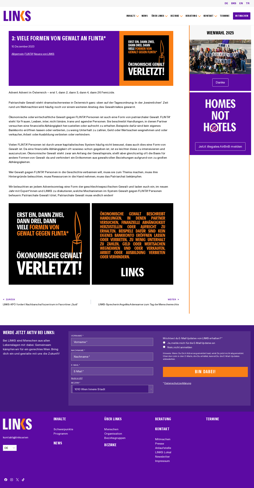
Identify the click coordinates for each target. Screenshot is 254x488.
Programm (61, 433)
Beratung (163, 419)
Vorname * (77, 335)
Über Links (113, 419)
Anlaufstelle (163, 447)
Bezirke (110, 445)
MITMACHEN (241, 15)
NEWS (145, 15)
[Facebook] (6, 480)
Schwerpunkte (63, 429)
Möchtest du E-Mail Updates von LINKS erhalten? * (192, 338)
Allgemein (18, 54)
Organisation (113, 433)
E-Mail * (75, 365)
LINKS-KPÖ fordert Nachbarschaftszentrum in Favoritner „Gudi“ (45, 302)
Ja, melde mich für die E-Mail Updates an (189, 342)
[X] (17, 480)
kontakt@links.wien (15, 437)
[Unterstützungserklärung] (220, 82)
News (58, 443)
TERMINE (224, 15)
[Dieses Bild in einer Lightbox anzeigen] (49, 243)
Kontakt (162, 429)
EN (241, 3)
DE (226, 3)
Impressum (162, 460)
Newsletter (162, 456)
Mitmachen (162, 439)
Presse (159, 443)
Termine (212, 419)
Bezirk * (75, 383)
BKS (233, 3)
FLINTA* (29, 54)
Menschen (111, 429)
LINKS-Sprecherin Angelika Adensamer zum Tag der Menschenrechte (136, 302)
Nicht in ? (77, 378)
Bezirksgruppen (114, 437)
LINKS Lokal (163, 452)
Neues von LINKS (44, 54)
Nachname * (78, 350)
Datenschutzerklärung (177, 383)
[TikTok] (23, 480)
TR (247, 3)
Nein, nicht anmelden (177, 347)
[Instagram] (11, 480)
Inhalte (60, 419)
